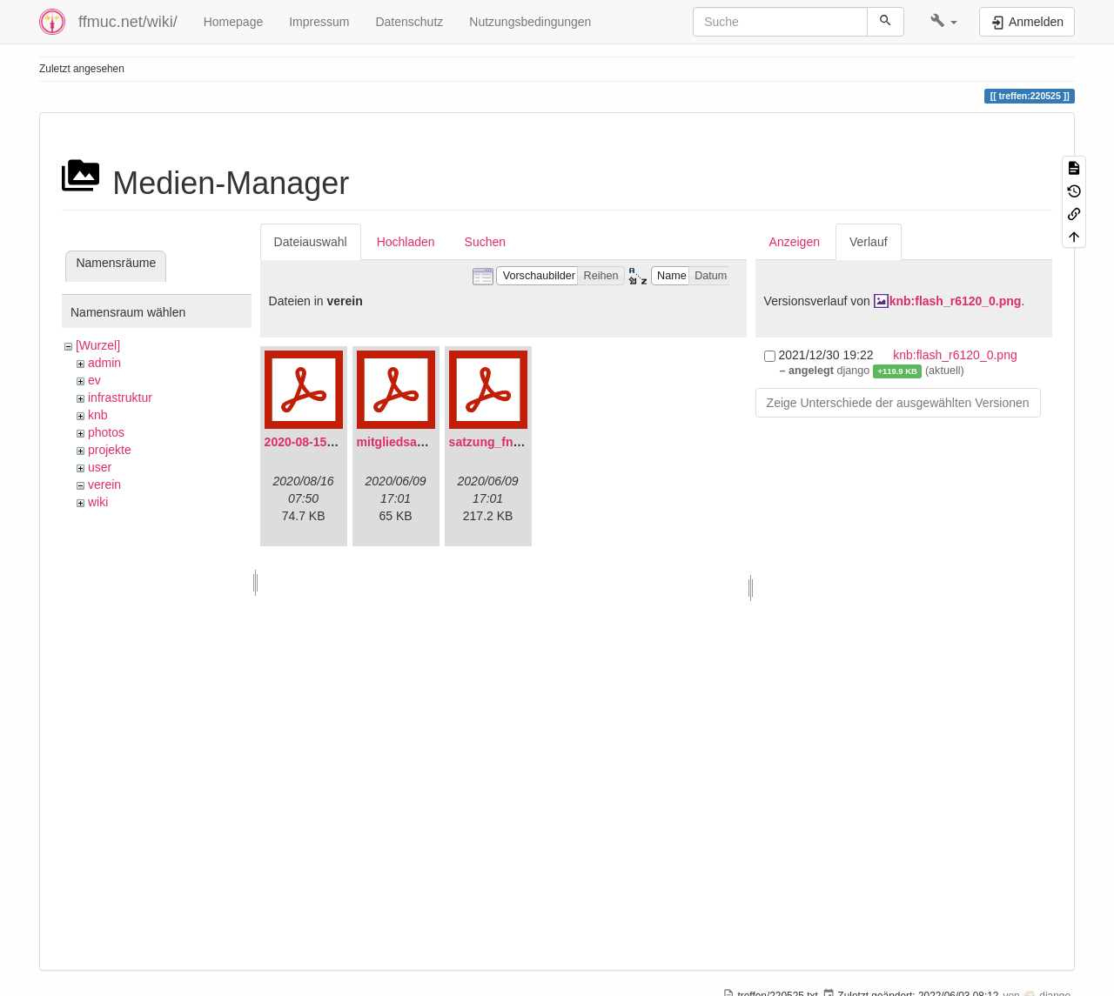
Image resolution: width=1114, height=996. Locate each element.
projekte (109, 450)
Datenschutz (409, 22)
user (99, 467)
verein (104, 484)
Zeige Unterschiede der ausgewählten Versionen (898, 403)
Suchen (485, 242)
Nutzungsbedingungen (530, 22)
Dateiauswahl (310, 242)
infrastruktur (120, 397)
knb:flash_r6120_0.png (955, 301)
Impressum (319, 22)
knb (98, 415)
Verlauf (868, 242)
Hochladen (406, 242)
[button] (943, 21)
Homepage (234, 22)
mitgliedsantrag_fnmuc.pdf (435, 442)
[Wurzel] (98, 345)
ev (94, 380)
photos (106, 432)
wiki (98, 502)
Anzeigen (794, 242)
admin (104, 363)
